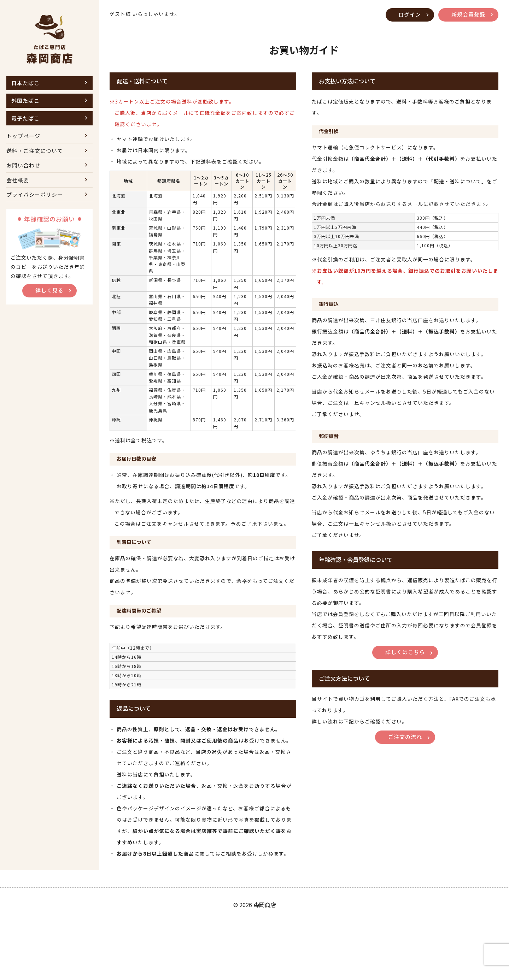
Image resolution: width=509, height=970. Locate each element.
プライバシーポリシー (34, 203)
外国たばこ (26, 102)
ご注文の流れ (405, 753)
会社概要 (17, 187)
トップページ (23, 140)
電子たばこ (26, 121)
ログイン (406, 14)
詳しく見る (49, 300)
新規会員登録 (467, 14)
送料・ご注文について (34, 156)
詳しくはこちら (405, 667)
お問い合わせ (23, 172)
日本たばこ (26, 83)
